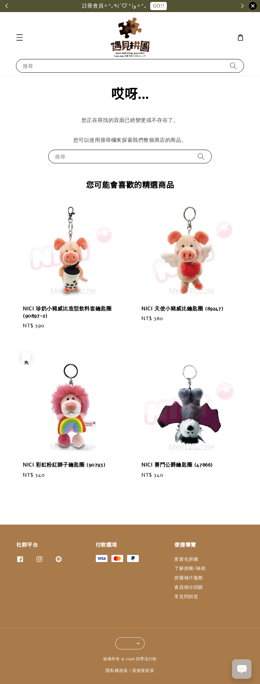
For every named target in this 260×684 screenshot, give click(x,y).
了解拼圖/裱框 (190, 568)
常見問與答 (186, 597)
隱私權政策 (117, 671)
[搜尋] (233, 65)
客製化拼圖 (186, 559)
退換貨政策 (143, 671)
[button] (19, 37)
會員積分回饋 (188, 587)
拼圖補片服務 (188, 578)
